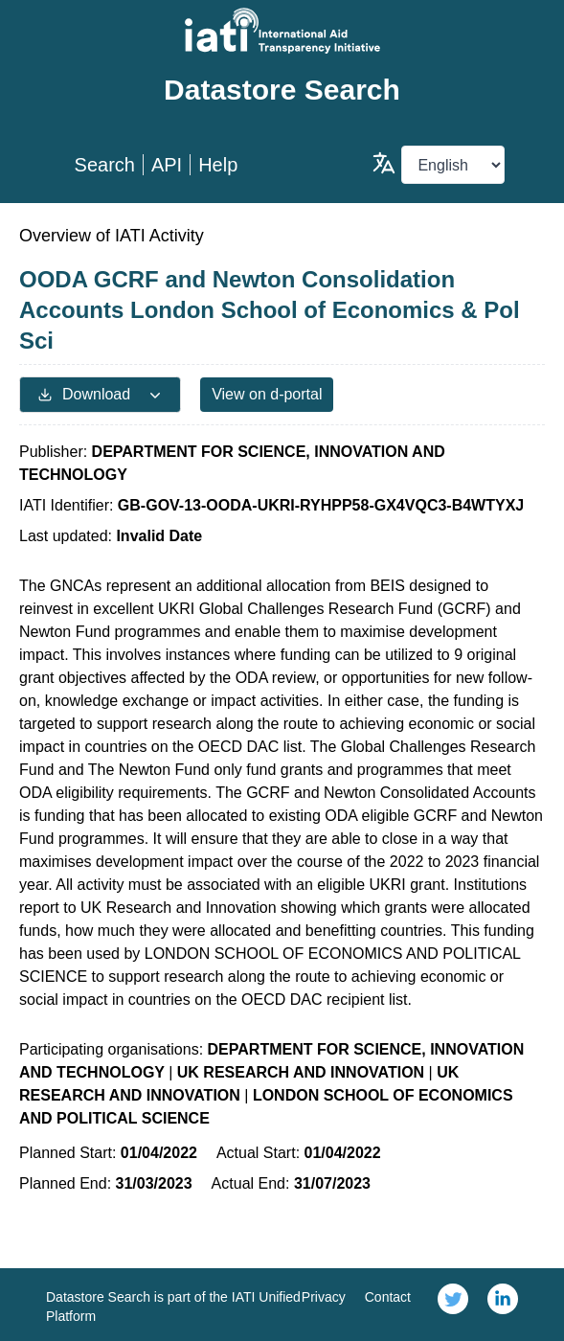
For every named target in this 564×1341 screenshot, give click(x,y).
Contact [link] (388, 1297)
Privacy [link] (324, 1297)
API (166, 164)
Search (105, 164)
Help (217, 164)
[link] (453, 1305)
